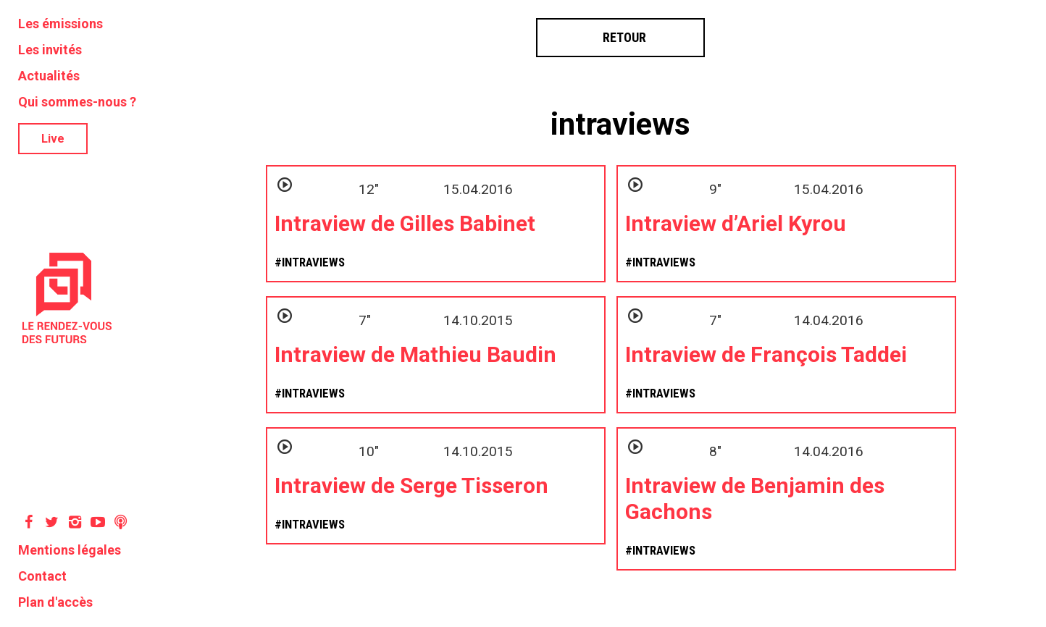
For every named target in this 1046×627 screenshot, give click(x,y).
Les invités (50, 49)
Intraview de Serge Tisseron (411, 485)
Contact (42, 576)
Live (52, 139)
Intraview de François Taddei (766, 354)
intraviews (620, 124)
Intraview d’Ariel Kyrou (735, 223)
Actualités (49, 75)
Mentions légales (69, 549)
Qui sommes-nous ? (77, 101)
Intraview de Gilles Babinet (405, 223)
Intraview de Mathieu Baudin (415, 354)
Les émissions (60, 23)
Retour (620, 37)
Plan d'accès (55, 602)
